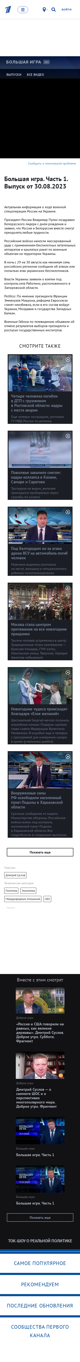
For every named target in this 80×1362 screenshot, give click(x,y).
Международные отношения (23, 899)
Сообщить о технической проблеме (52, 163)
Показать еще (40, 852)
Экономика (28, 891)
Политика (11, 891)
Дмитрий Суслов (15, 875)
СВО (47, 899)
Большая (23, 62)
